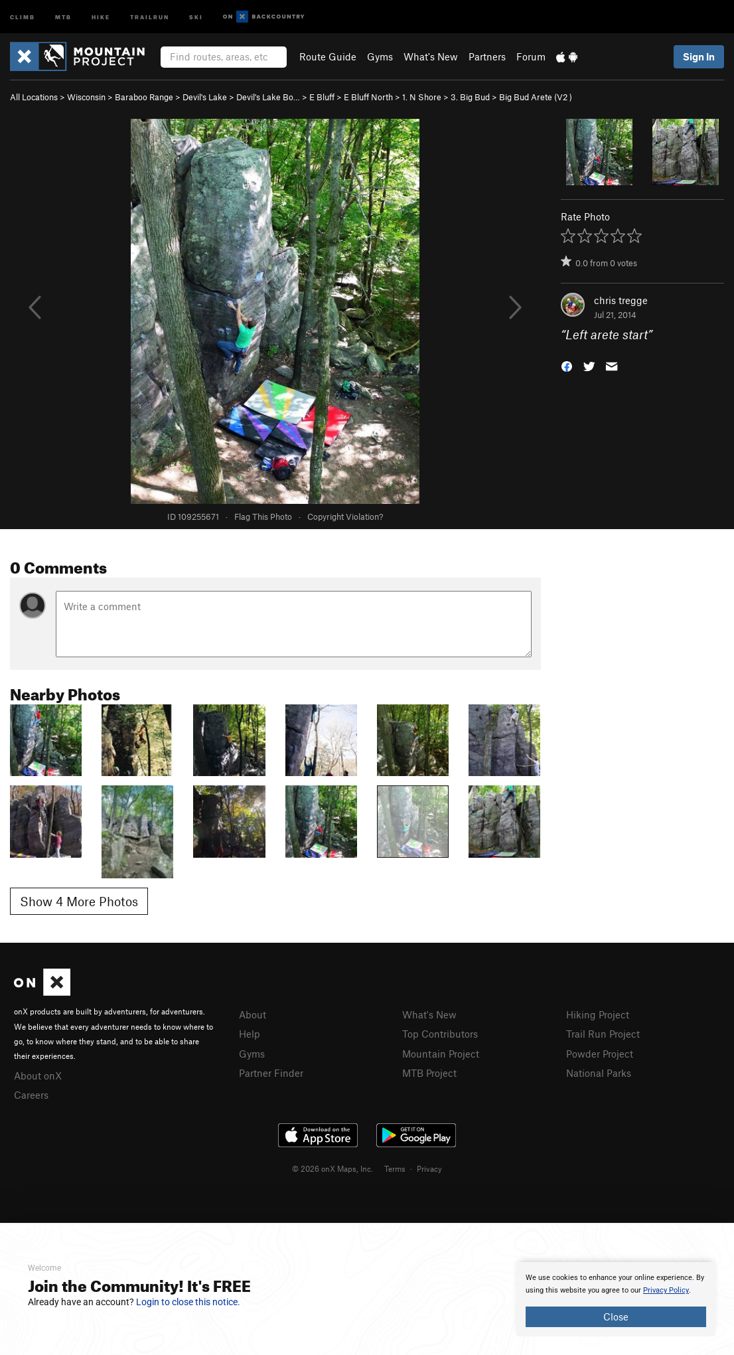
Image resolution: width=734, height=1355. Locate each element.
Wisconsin (86, 97)
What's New (431, 56)
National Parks (598, 1073)
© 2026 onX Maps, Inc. (332, 1168)
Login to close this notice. (188, 1302)
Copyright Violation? (345, 516)
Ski (196, 16)
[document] (616, 1299)
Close (615, 1316)
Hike (101, 16)
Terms (394, 1168)
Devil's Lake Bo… (268, 97)
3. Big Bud (470, 97)
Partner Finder (271, 1073)
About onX (38, 1075)
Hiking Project (597, 1014)
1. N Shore (421, 97)
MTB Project (429, 1073)
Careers (31, 1095)
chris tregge (621, 300)
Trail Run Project (603, 1034)
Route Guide (327, 56)
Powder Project (599, 1054)
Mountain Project (440, 1054)
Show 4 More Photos (79, 901)
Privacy (429, 1168)
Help (249, 1034)
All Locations (34, 97)
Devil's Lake (205, 97)
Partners (487, 56)
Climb (22, 16)
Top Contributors (440, 1034)
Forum (531, 56)
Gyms (380, 56)
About (252, 1014)
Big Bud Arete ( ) (535, 97)
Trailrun (149, 16)
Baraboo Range (144, 97)
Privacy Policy (666, 1290)
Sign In (699, 56)
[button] (567, 365)
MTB (63, 16)
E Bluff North (368, 97)
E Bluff (321, 97)
